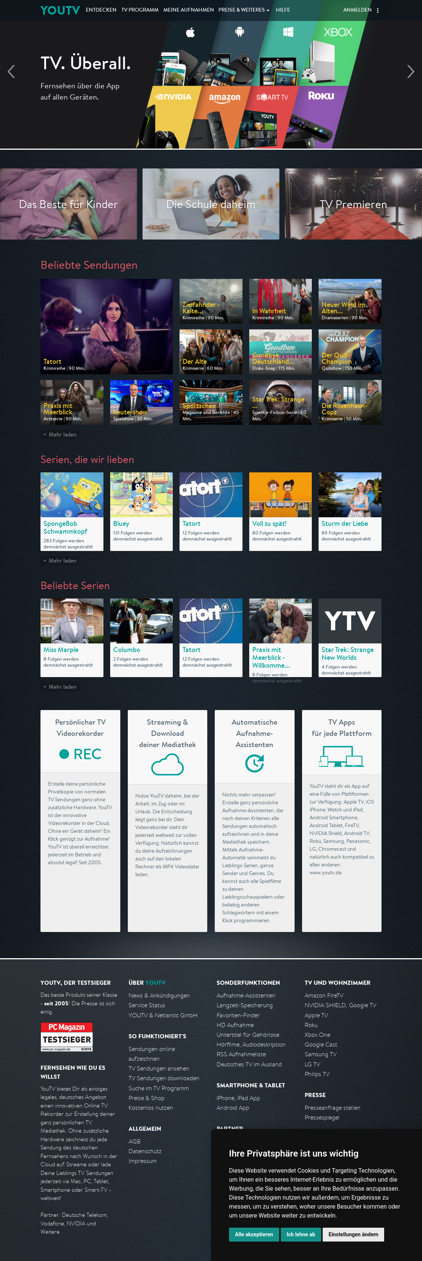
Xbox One (317, 1035)
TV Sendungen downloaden (164, 1078)
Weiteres (241, 10)
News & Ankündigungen (159, 995)
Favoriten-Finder (238, 1015)
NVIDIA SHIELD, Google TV (340, 1005)
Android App (233, 1108)
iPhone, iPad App (238, 1098)
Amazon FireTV (324, 995)
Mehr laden (62, 434)
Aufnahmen (188, 10)
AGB (135, 1141)
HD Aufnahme (235, 1025)
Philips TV (317, 1074)
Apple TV (316, 1015)
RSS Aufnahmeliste (241, 1054)
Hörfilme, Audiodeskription (251, 1044)
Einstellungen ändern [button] (354, 1234)
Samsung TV (321, 1054)
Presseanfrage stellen (333, 1108)
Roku (311, 1025)
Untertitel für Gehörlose (248, 1035)
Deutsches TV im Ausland (249, 1064)
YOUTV (60, 10)
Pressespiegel (322, 1117)
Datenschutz (145, 1151)
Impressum (143, 1161)
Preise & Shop (147, 1098)
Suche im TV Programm (159, 1088)
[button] (378, 10)
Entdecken (101, 10)
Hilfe (283, 10)
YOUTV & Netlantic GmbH (163, 1015)
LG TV (312, 1064)
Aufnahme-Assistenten (246, 995)
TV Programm (140, 10)
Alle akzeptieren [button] (254, 1234)
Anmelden (357, 10)
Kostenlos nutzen (151, 1108)
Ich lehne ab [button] (301, 1234)
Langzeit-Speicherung (245, 1005)
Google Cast (321, 1044)
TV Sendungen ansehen (159, 1068)
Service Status (147, 1005)
